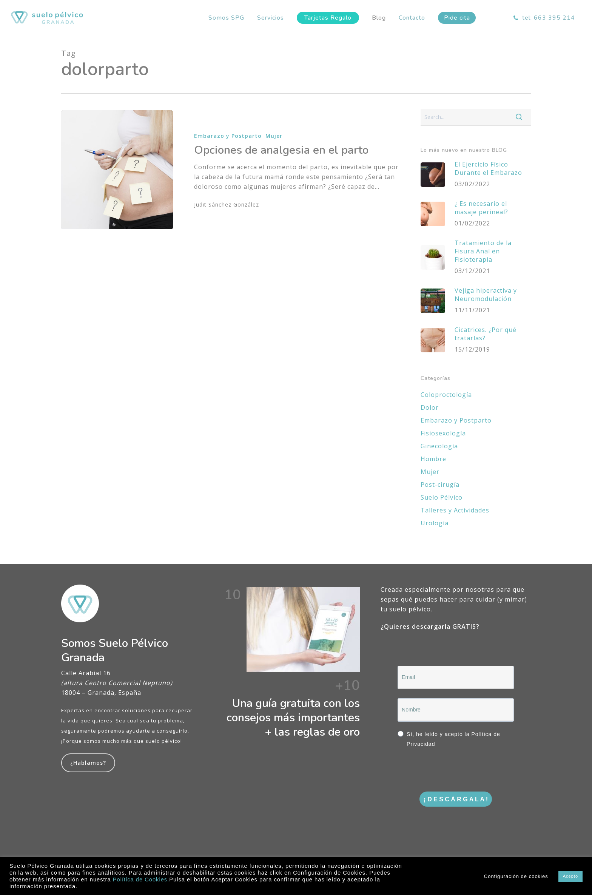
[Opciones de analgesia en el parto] (117, 169)
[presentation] (455, 770)
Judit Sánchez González (226, 204)
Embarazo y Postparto (228, 135)
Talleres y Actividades (455, 510)
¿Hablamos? (88, 762)
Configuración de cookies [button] (516, 876)
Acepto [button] (570, 876)
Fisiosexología (443, 433)
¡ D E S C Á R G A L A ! (456, 799)
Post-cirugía (440, 484)
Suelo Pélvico (441, 497)
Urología (435, 523)
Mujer (273, 135)
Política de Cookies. (141, 879)
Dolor (430, 407)
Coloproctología (446, 394)
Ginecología (439, 446)
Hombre (433, 459)
